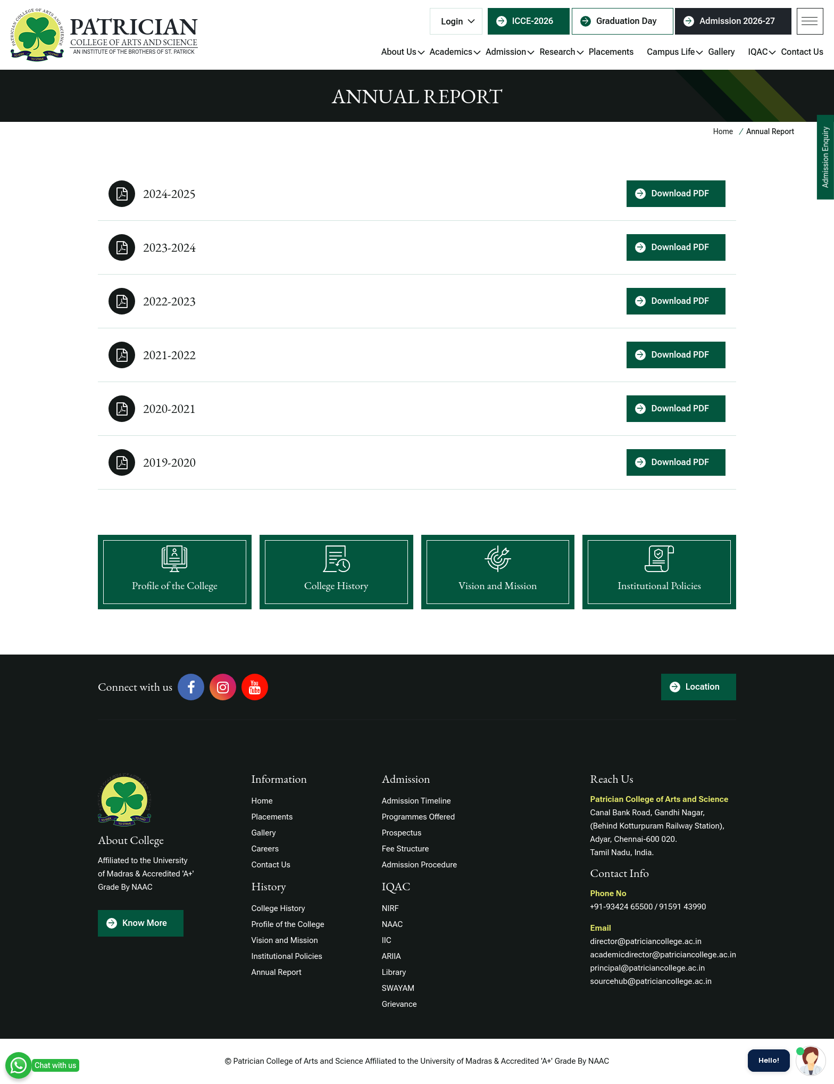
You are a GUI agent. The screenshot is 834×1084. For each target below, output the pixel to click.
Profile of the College (288, 924)
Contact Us (802, 52)
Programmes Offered (418, 817)
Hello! (768, 1060)
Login (452, 21)
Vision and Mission (285, 940)
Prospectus (402, 833)
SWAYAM (398, 988)
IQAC (758, 53)
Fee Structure (405, 849)
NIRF (390, 908)
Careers (265, 849)
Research (557, 53)
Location (703, 687)
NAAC (392, 924)
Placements (611, 52)
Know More (144, 923)
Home (723, 131)
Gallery (721, 52)
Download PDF (680, 193)
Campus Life (671, 53)
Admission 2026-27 (737, 21)
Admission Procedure (419, 865)
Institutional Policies (287, 956)
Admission (506, 53)
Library (394, 972)
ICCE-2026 (532, 21)
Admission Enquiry (825, 157)
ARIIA (391, 956)
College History (278, 908)
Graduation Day (626, 21)
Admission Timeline (416, 801)
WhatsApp (18, 1065)
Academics (451, 53)
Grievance (399, 1004)
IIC (386, 940)
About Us (398, 53)
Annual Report (277, 972)
